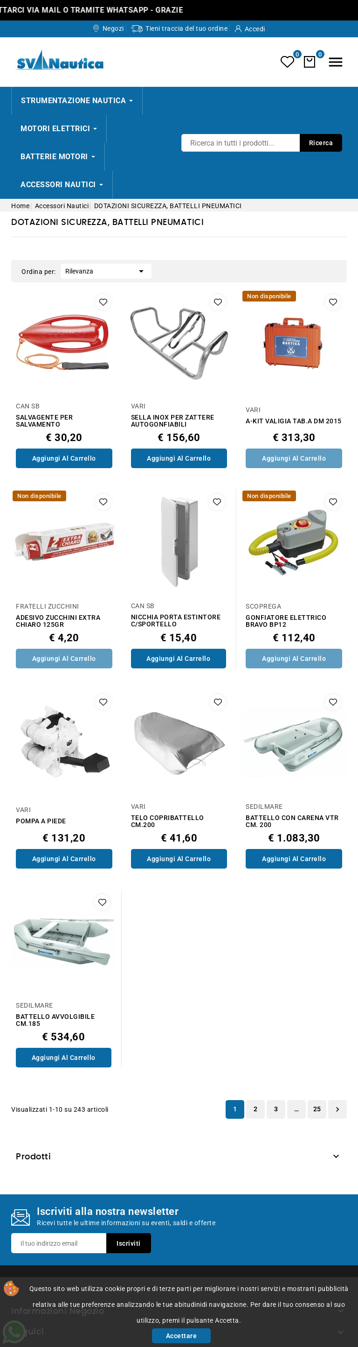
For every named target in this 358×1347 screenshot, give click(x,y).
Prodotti (33, 1157)
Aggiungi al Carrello (64, 458)
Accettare (181, 1336)
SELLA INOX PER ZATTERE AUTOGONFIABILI (172, 421)
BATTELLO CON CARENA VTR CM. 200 (292, 821)
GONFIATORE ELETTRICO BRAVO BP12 (286, 621)
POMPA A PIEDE (41, 821)
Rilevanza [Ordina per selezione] (106, 270)
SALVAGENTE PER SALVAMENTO (44, 421)
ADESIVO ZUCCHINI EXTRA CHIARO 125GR (58, 621)
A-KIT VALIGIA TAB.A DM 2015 (294, 421)
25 (317, 1109)
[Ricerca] (261, 143)
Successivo (337, 1109)
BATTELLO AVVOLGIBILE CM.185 (55, 1020)
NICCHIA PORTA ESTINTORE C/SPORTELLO (176, 621)
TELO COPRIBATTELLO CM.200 (167, 821)
